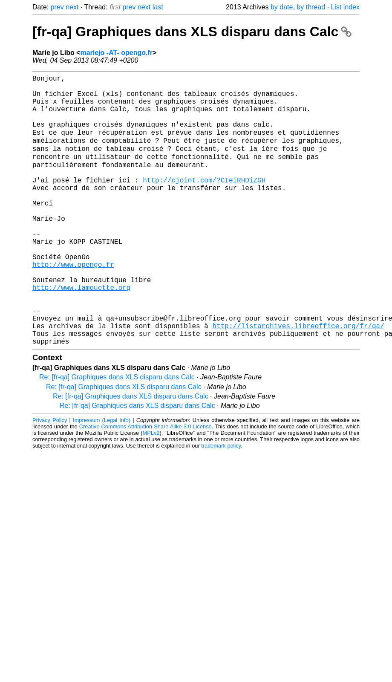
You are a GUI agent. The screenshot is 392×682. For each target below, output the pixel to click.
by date (282, 7)
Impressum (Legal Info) (101, 477)
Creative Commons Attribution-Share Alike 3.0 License (145, 484)
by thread (311, 7)
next (72, 7)
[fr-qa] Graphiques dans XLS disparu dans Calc (192, 31)
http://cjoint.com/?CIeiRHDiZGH (204, 201)
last (158, 7)
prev (57, 7)
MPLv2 (151, 490)
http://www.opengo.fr (73, 304)
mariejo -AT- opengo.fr (116, 52)
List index (345, 7)
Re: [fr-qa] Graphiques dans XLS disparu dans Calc (117, 434)
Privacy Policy (49, 477)
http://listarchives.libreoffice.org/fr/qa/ (298, 379)
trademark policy (221, 503)
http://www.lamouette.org (81, 333)
